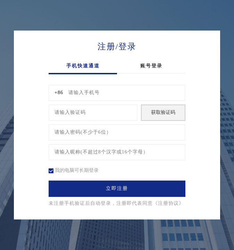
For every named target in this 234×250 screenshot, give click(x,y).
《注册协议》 (168, 203)
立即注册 (117, 188)
